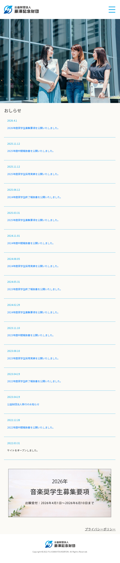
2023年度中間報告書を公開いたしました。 (31, 335)
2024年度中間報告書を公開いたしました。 (31, 243)
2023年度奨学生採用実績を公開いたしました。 (33, 358)
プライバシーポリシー (100, 529)
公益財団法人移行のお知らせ (23, 404)
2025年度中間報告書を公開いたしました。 (31, 151)
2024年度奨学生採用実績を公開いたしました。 (33, 266)
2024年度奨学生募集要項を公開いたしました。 (33, 312)
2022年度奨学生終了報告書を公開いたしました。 (34, 381)
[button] (112, 9)
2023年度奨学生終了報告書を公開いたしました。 (34, 289)
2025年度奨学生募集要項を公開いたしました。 (33, 220)
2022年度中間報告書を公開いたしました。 (31, 427)
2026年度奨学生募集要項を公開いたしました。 (33, 128)
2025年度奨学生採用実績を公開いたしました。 (33, 174)
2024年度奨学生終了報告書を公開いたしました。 (34, 197)
